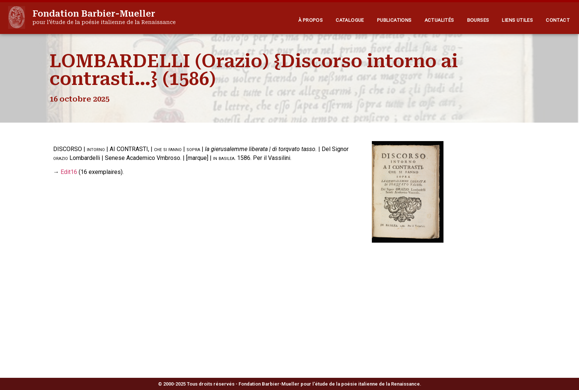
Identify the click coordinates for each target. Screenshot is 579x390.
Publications (394, 20)
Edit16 (69, 171)
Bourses (478, 20)
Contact (558, 20)
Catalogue (350, 20)
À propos (310, 20)
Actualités (439, 20)
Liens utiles (517, 20)
